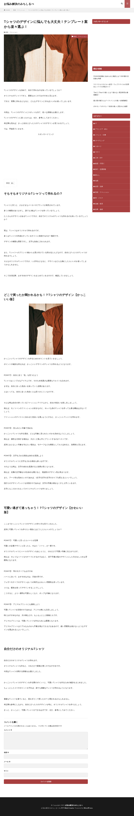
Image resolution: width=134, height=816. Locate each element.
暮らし (97, 175)
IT (96, 123)
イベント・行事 (100, 135)
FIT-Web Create (67, 808)
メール (7, 761)
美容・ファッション (19, 10)
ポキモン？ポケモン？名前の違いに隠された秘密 (110, 106)
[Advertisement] (45, 154)
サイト (6, 771)
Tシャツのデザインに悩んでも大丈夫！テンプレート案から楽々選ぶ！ (49, 10)
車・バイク (99, 199)
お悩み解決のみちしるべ (19, 4)
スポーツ (98, 147)
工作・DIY (98, 158)
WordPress (88, 808)
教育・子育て (99, 164)
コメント (8, 730)
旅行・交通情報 (100, 170)
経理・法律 (99, 187)
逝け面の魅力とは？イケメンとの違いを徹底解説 (110, 100)
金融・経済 (99, 204)
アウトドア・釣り (101, 129)
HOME (8, 10)
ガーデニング (99, 141)
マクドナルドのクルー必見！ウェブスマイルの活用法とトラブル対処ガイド (111, 85)
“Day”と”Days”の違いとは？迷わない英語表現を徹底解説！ (110, 93)
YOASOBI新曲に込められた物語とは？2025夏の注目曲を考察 (111, 77)
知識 (96, 181)
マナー (97, 152)
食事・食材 (99, 210)
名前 (6, 752)
